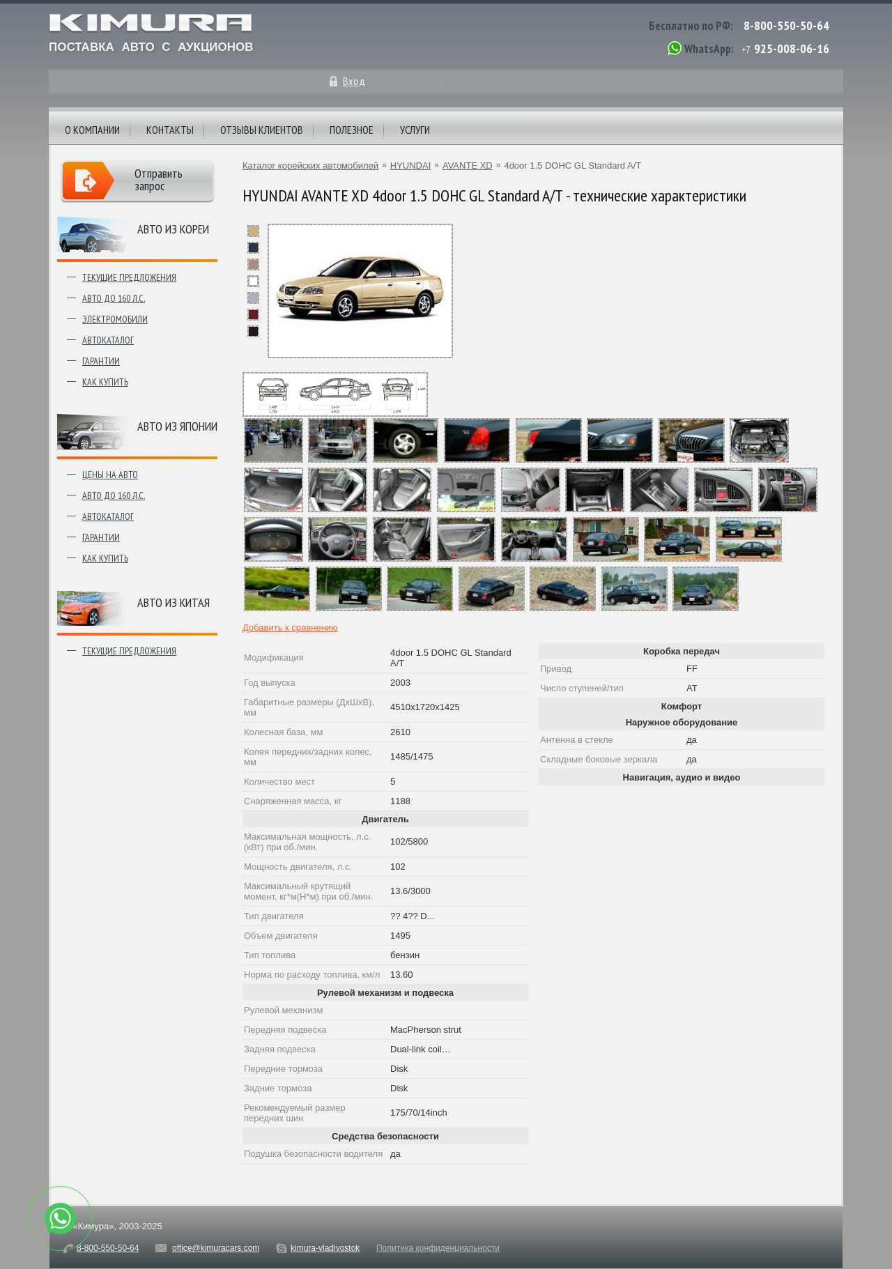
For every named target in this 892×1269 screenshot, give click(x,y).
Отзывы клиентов (261, 130)
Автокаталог (108, 340)
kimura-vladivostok (325, 1248)
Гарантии (101, 361)
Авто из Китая (173, 602)
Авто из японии (177, 426)
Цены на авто (110, 474)
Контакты (170, 130)
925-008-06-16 (791, 48)
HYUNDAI (410, 165)
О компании (92, 130)
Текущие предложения (129, 277)
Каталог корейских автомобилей (310, 165)
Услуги (415, 130)
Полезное (352, 130)
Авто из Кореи (173, 229)
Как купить (105, 382)
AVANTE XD (468, 165)
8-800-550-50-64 (786, 25)
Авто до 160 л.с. (113, 298)
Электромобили (115, 319)
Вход (354, 81)
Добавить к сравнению (290, 627)
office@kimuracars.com (215, 1248)
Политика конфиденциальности (438, 1248)
